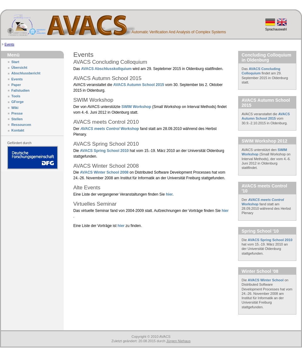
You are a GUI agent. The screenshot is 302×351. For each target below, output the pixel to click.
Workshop (110, 129)
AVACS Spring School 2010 (105, 150)
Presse (17, 113)
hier (225, 210)
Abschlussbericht (25, 73)
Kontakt (17, 130)
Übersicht (19, 67)
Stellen (17, 119)
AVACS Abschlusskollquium (106, 69)
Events (9, 44)
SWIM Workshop (136, 107)
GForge (17, 102)
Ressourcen (21, 125)
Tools (15, 96)
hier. (170, 194)
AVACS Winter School (266, 280)
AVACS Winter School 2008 (104, 172)
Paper (16, 85)
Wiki (15, 108)
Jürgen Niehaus (178, 341)
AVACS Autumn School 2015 (138, 85)
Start (15, 62)
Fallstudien (20, 90)
